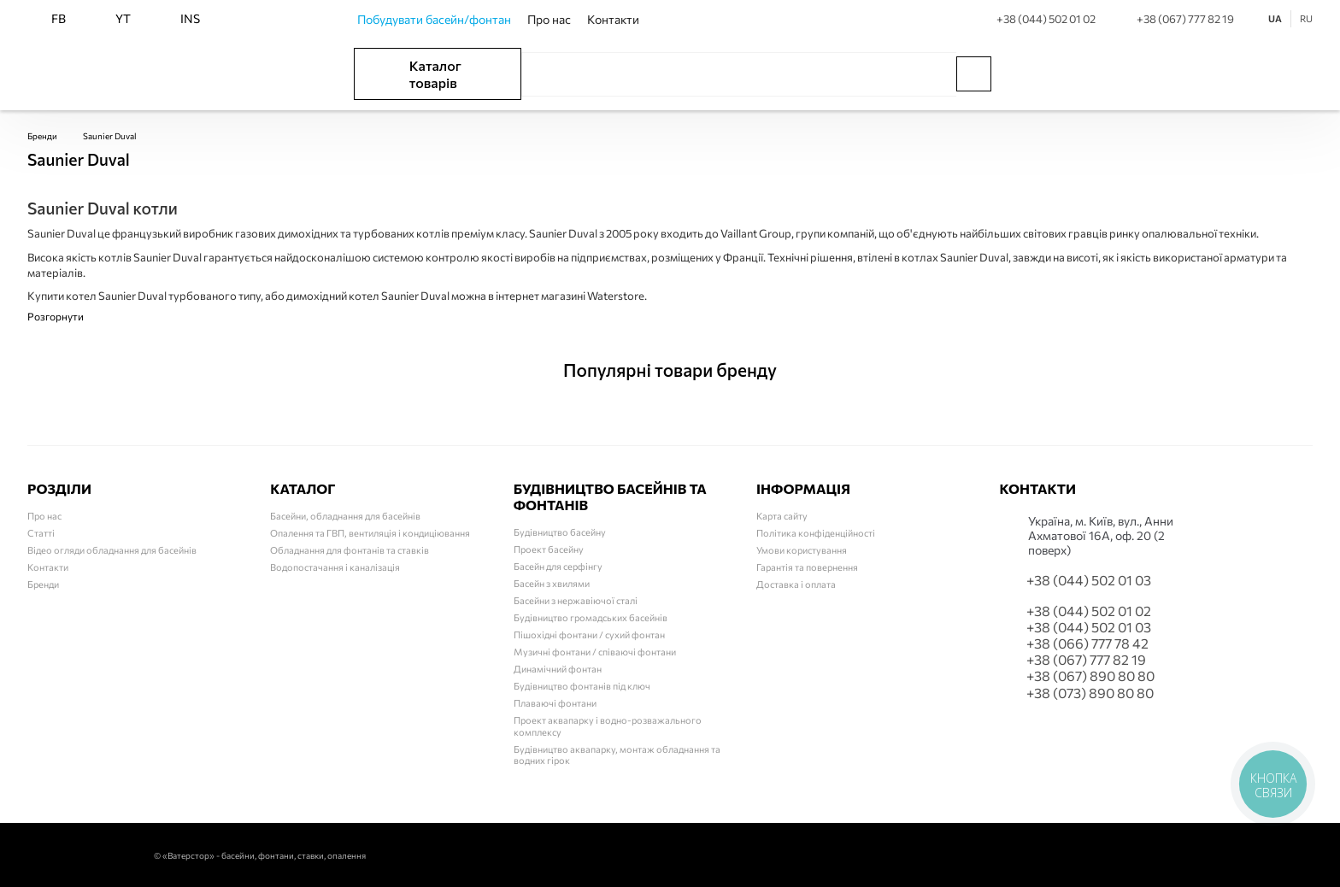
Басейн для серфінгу (558, 566)
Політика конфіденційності (815, 532)
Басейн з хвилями (552, 583)
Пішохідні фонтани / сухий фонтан (589, 634)
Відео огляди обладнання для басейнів (112, 549)
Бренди (42, 136)
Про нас (549, 19)
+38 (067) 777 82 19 (1171, 19)
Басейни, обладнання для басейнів (345, 515)
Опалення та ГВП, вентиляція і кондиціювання (370, 532)
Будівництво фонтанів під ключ (582, 685)
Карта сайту (782, 515)
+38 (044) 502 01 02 (1032, 19)
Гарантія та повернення (807, 567)
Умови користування (801, 549)
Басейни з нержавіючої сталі (576, 600)
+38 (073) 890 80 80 (1090, 692)
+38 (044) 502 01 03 (1088, 580)
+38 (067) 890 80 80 (1090, 675)
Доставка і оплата (796, 584)
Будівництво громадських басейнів (590, 617)
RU (1306, 18)
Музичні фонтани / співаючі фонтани (595, 651)
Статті (41, 532)
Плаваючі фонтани (555, 702)
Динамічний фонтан (558, 668)
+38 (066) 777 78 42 (1087, 643)
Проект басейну (549, 549)
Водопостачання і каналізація (335, 567)
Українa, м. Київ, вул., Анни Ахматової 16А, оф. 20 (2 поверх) (1100, 535)
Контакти (613, 19)
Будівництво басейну (560, 531)
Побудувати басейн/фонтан (434, 19)
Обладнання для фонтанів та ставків (349, 549)
